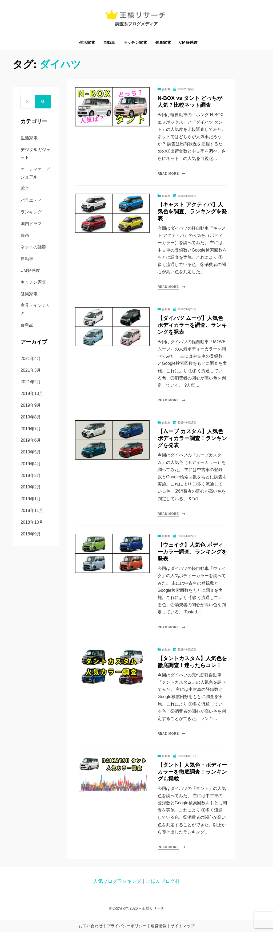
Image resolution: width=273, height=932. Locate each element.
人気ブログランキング (117, 881)
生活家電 (87, 42)
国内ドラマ (31, 223)
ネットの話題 (33, 247)
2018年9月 (31, 534)
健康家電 (163, 42)
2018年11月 (32, 510)
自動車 (109, 42)
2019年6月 (31, 440)
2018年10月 (32, 522)
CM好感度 (188, 42)
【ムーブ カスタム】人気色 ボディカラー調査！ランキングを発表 (192, 438)
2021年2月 (31, 381)
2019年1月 (31, 498)
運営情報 (159, 925)
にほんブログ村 (163, 881)
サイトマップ (183, 925)
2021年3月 (31, 370)
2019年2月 (31, 487)
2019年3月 (31, 475)
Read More (168, 173)
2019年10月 (32, 393)
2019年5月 (31, 452)
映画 (25, 235)
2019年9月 (31, 405)
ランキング (31, 212)
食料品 (27, 325)
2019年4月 (31, 463)
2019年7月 (31, 428)
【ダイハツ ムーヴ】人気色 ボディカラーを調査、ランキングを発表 (192, 325)
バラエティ (31, 200)
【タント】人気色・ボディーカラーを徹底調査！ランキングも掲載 (192, 772)
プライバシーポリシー (127, 925)
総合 (25, 188)
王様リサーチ (153, 908)
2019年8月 (31, 417)
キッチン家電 (135, 42)
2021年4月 (31, 358)
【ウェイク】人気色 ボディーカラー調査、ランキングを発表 (192, 552)
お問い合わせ (91, 925)
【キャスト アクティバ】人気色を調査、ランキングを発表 (192, 211)
